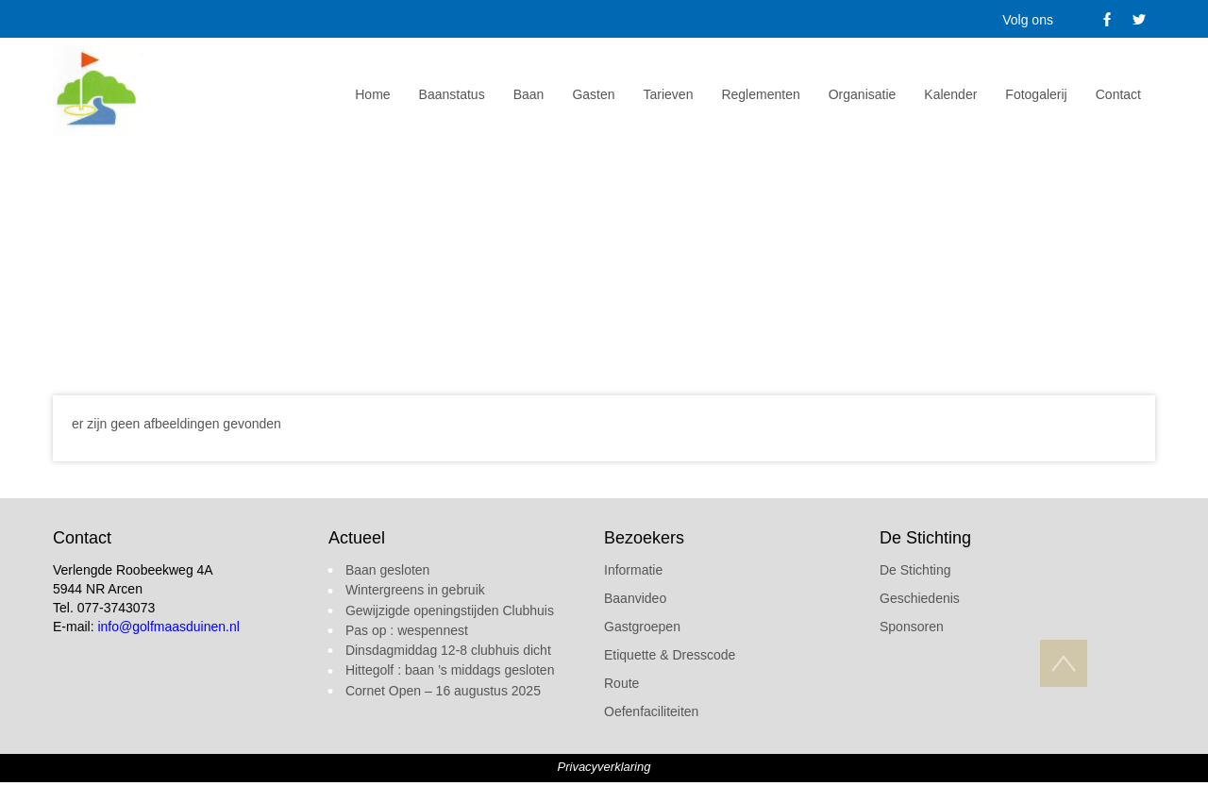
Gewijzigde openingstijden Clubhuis (449, 610)
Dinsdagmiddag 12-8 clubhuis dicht (448, 650)
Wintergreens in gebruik (415, 589)
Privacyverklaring (604, 767)
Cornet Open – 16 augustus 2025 (443, 690)
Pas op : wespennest (406, 630)
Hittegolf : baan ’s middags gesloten (450, 669)
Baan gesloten (387, 569)
